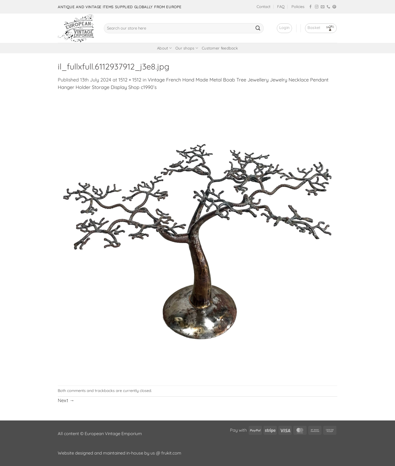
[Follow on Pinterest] (334, 7)
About (164, 48)
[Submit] (258, 28)
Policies (298, 6)
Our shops (186, 48)
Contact (263, 6)
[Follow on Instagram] (317, 7)
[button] (284, 28)
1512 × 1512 (129, 80)
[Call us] (328, 7)
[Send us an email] (322, 7)
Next (66, 400)
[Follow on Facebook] (310, 7)
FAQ (281, 6)
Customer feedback (220, 48)
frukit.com (171, 453)
